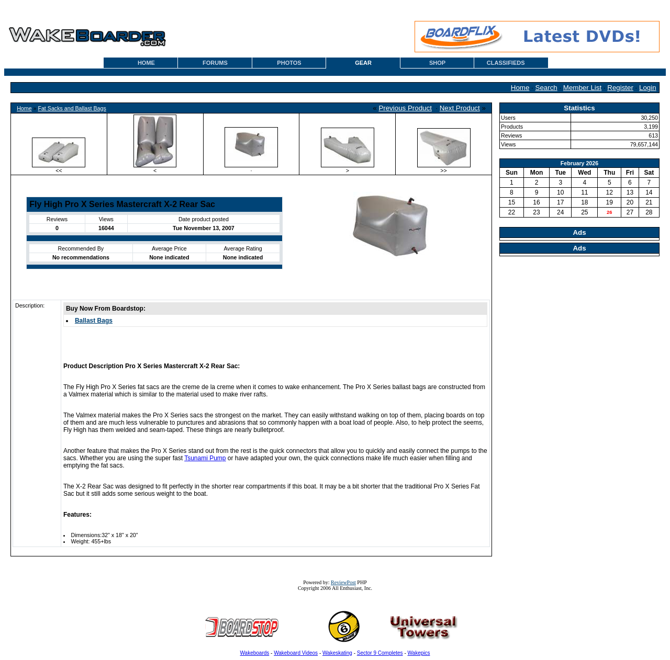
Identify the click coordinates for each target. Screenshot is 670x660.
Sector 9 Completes (380, 653)
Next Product (460, 108)
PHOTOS (289, 63)
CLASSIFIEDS (506, 63)
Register (620, 88)
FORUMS (215, 63)
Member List (582, 88)
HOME (146, 63)
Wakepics (419, 653)
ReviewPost (343, 582)
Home (520, 88)
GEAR (363, 63)
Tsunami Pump (205, 458)
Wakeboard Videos (296, 653)
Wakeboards (255, 653)
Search (546, 88)
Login (647, 88)
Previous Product (405, 108)
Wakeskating (337, 653)
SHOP (437, 63)
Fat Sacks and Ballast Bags (72, 108)
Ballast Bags (94, 320)
